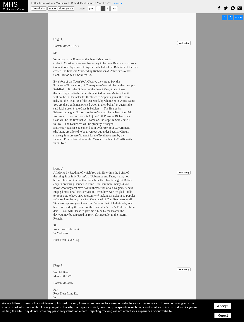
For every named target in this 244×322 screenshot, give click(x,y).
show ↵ (238, 17)
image (52, 8)
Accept (222, 306)
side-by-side (66, 8)
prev (91, 8)
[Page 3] (58, 265)
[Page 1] (58, 39)
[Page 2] (58, 168)
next (114, 8)
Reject (222, 315)
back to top (183, 43)
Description (38, 8)
